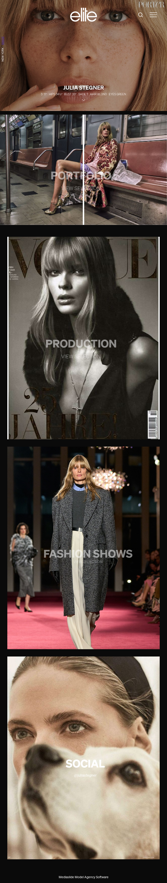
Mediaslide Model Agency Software (84, 877)
